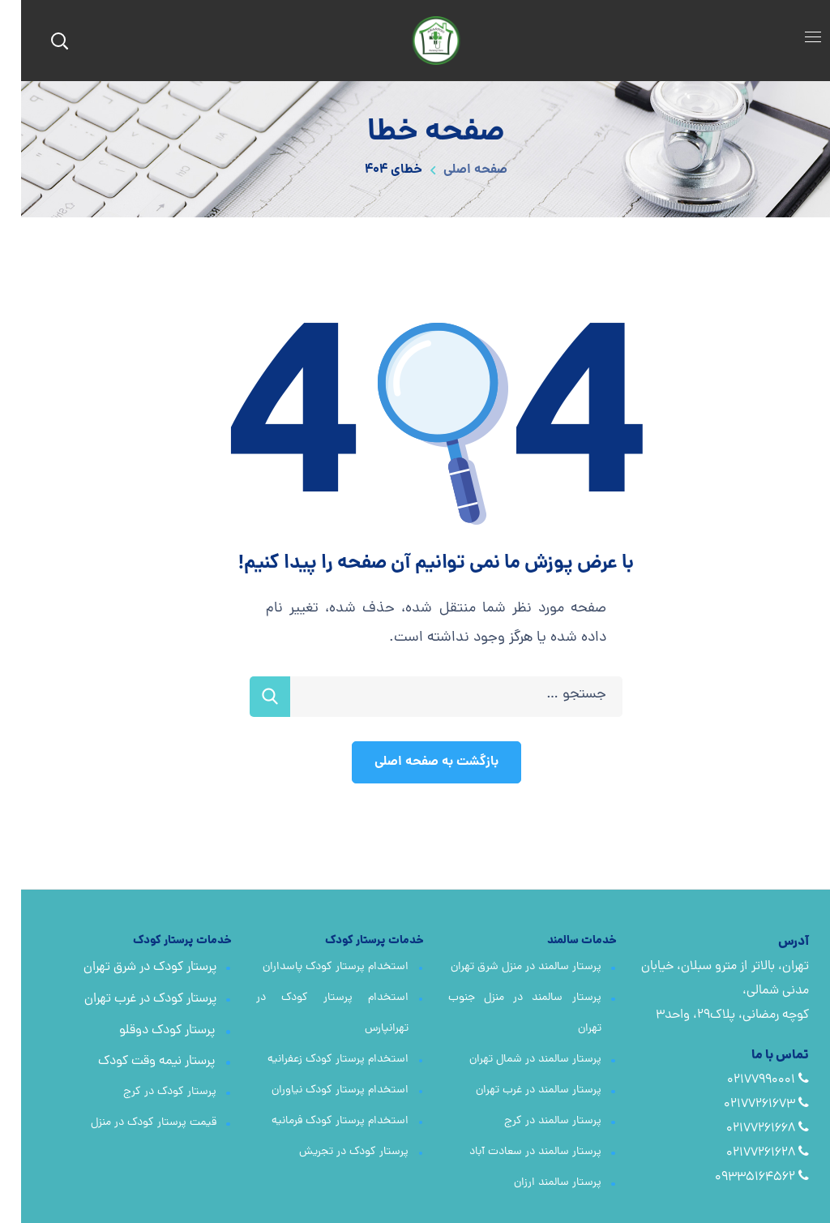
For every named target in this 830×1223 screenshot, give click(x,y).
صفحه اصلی (454, 170)
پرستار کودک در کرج (148, 1092)
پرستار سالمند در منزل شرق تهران (505, 967)
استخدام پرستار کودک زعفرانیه (316, 1059)
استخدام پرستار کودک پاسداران (314, 967)
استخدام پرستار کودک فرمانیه (318, 1121)
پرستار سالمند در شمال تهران (514, 1059)
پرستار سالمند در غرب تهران (517, 1090)
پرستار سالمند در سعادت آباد (514, 1152)
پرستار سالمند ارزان (536, 1182)
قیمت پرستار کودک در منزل (132, 1122)
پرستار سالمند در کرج (531, 1121)
